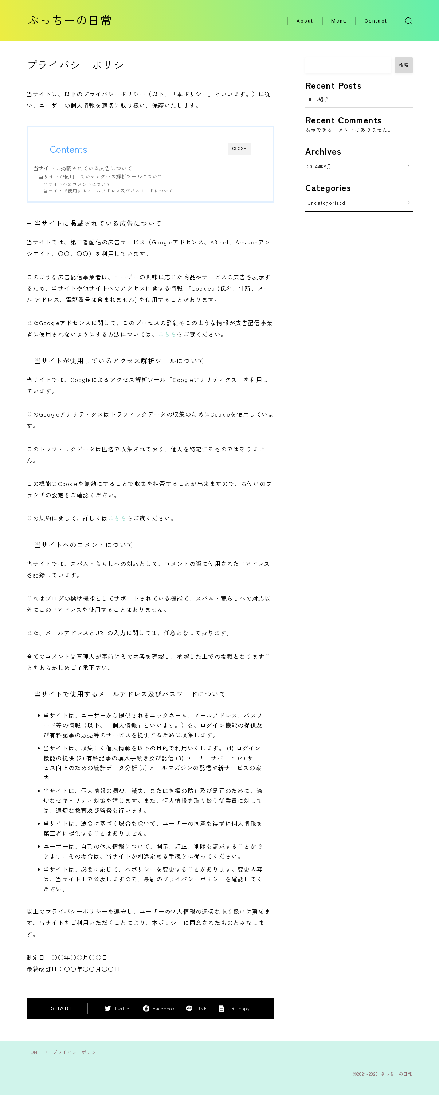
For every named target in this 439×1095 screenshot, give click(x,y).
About (305, 21)
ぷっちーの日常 (75, 20)
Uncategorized (326, 202)
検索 (404, 65)
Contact (376, 21)
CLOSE (239, 149)
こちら (167, 334)
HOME (34, 1051)
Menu (338, 21)
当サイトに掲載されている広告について (83, 168)
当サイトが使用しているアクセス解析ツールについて (101, 176)
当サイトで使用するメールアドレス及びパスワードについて (108, 190)
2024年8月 (319, 166)
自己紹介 (318, 99)
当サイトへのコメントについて (77, 184)
